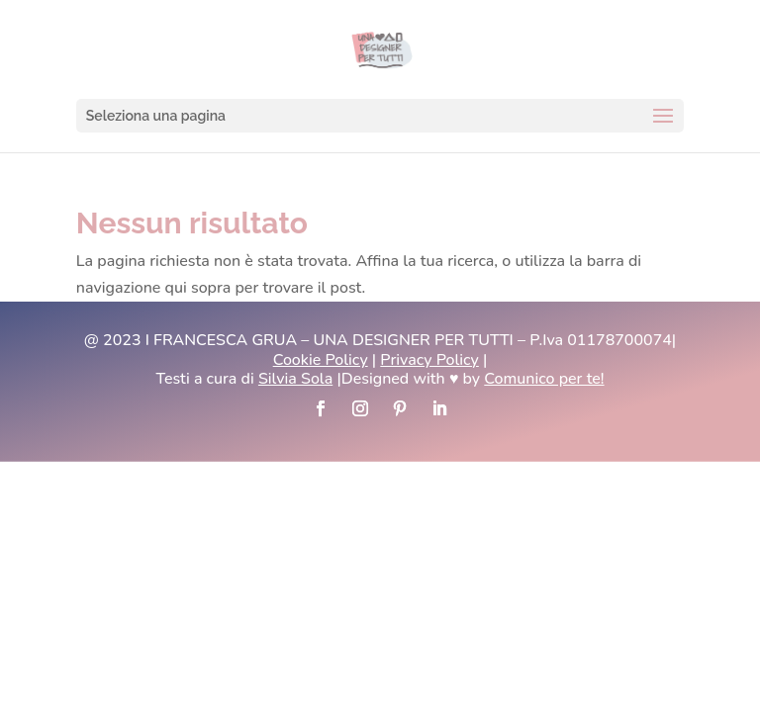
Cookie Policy (320, 360)
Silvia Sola (295, 379)
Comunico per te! (544, 379)
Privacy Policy (429, 360)
